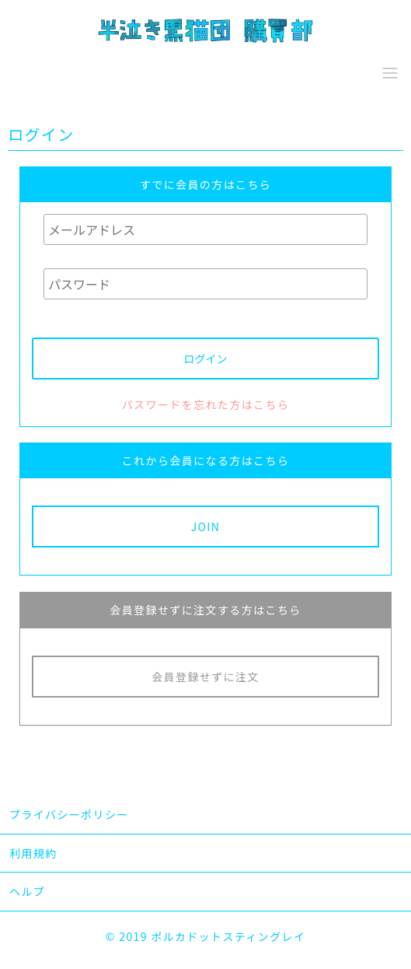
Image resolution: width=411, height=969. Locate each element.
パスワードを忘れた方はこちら (206, 404)
